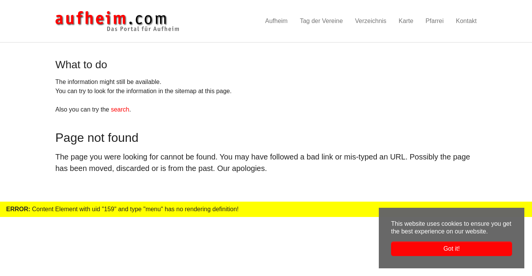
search (120, 109)
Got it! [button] (452, 248)
